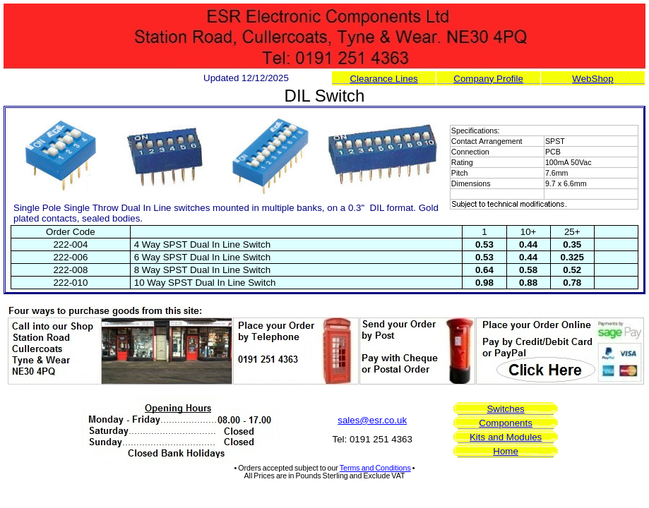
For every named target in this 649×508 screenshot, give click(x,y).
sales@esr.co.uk (372, 420)
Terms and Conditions (375, 468)
